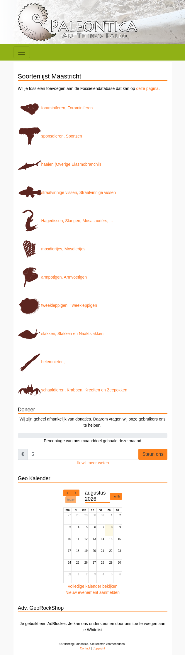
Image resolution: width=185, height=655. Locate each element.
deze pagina (147, 88)
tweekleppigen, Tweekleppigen (57, 305)
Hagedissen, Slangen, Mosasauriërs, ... (65, 220)
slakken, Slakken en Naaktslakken (60, 333)
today (70, 499)
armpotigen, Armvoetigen (52, 277)
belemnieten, (41, 361)
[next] (75, 493)
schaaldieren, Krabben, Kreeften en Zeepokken (72, 390)
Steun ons (152, 454)
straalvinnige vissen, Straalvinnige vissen (67, 192)
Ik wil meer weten (93, 462)
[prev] (67, 493)
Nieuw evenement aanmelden (92, 592)
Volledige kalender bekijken (93, 586)
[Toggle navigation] (21, 52)
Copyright (98, 648)
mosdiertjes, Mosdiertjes (52, 249)
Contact (85, 648)
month (116, 496)
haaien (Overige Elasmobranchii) (59, 164)
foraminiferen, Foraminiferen (55, 107)
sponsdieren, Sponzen (50, 136)
